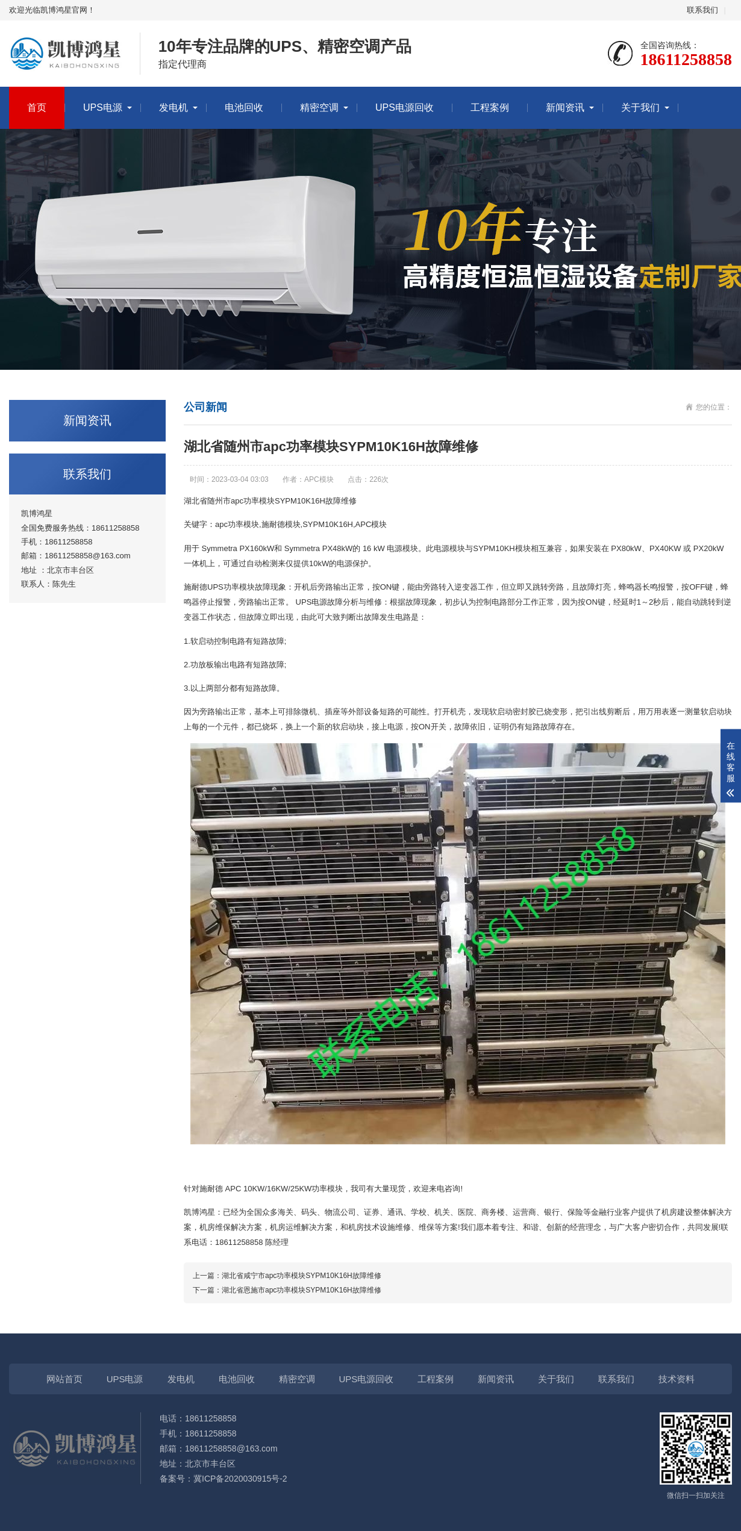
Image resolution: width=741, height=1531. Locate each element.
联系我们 (702, 9)
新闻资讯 (565, 107)
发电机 (173, 107)
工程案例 (490, 107)
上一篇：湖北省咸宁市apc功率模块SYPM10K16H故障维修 (287, 1275)
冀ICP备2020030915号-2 (240, 1478)
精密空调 (319, 107)
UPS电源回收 (404, 107)
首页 (36, 107)
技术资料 (676, 1379)
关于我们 (640, 107)
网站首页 (64, 1379)
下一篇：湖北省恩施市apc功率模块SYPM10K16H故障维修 (287, 1290)
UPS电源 (102, 107)
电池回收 (244, 107)
